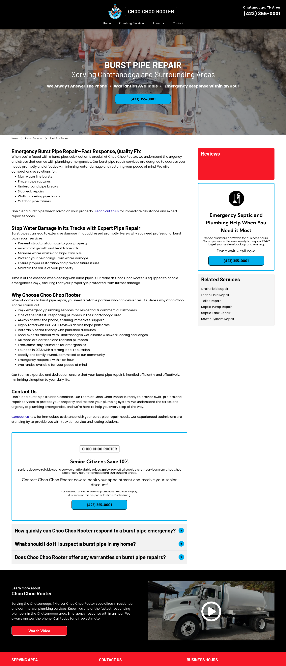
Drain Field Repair (214, 288)
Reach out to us (107, 211)
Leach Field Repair (215, 295)
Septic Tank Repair (216, 313)
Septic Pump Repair (216, 307)
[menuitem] (107, 23)
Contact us (20, 416)
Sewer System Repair (217, 319)
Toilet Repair (211, 301)
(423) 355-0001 (261, 13)
